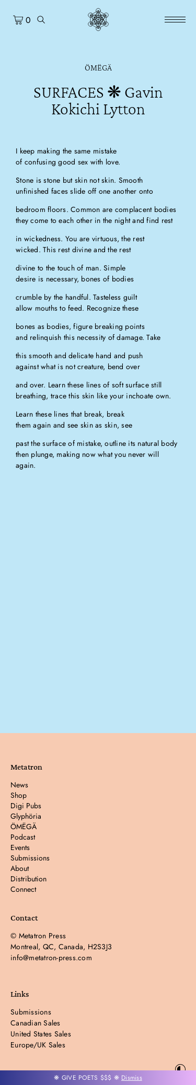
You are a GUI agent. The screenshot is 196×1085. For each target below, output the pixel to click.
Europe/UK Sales (37, 1045)
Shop (18, 795)
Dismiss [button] (131, 1077)
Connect (23, 889)
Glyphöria (25, 816)
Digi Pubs (25, 805)
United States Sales (40, 1034)
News (19, 785)
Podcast (22, 837)
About (19, 868)
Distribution (28, 879)
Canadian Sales (35, 1023)
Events (20, 847)
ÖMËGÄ (98, 67)
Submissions (30, 858)
